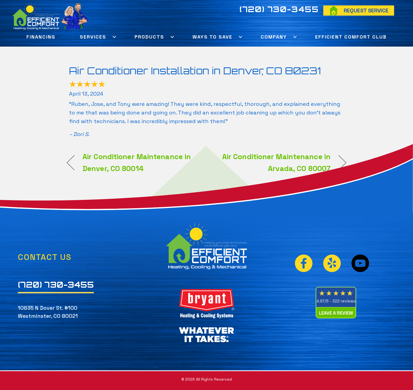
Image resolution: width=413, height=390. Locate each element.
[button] (114, 37)
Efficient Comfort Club (351, 37)
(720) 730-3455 (279, 9)
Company (274, 37)
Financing (40, 37)
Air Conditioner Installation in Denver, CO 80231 (195, 71)
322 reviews (344, 301)
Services (93, 37)
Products (149, 37)
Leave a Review (336, 313)
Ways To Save (212, 37)
